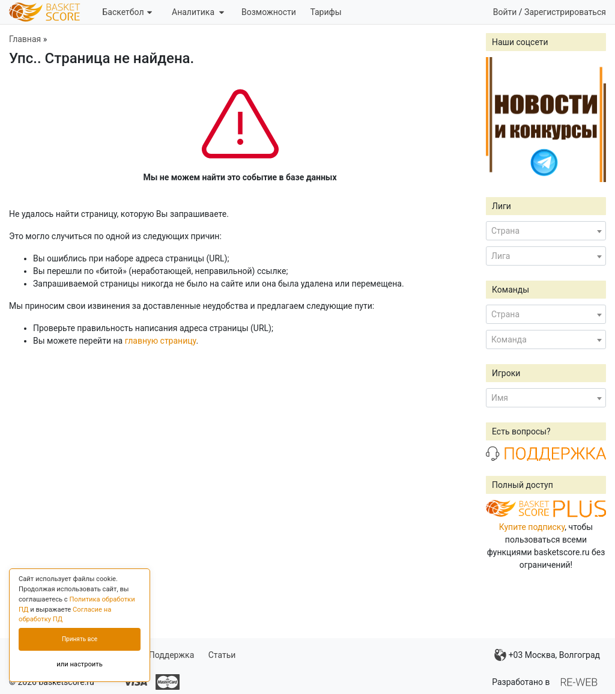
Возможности (268, 12)
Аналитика (198, 12)
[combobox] (546, 230)
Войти (505, 12)
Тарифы (325, 12)
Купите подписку (532, 527)
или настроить (79, 664)
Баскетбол (126, 12)
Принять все (79, 639)
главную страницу (160, 340)
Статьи (222, 655)
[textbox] (545, 231)
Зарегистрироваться (565, 12)
